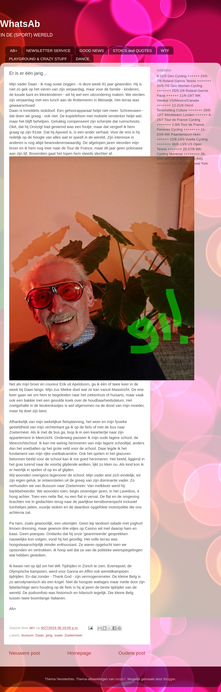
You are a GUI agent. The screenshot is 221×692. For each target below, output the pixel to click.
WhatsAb (20, 24)
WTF (165, 50)
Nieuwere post (24, 653)
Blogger (169, 679)
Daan (39, 635)
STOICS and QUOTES (132, 50)
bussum (27, 635)
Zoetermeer (73, 635)
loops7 (120, 679)
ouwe (58, 635)
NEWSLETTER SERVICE (48, 50)
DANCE (82, 59)
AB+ (13, 50)
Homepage (79, 653)
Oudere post (131, 653)
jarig (49, 635)
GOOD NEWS (91, 50)
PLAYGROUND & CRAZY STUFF (38, 59)
